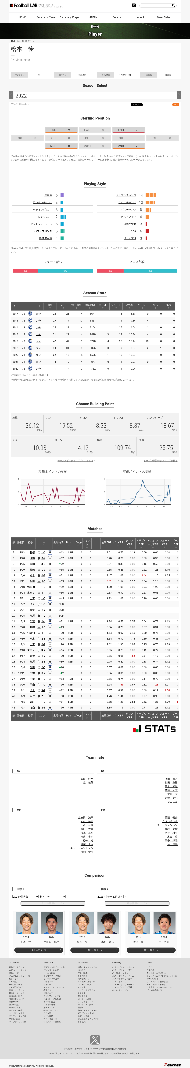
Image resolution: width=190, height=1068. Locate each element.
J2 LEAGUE (48, 963)
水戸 (32, 696)
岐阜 (32, 604)
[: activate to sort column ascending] (20, 306)
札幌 (32, 552)
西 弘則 (88, 825)
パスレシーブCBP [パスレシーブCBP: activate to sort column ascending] (153, 543)
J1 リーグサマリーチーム (123, 967)
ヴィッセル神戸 (15, 1010)
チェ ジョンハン (167, 825)
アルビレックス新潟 (52, 999)
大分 (38, 313)
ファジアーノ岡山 (16, 1013)
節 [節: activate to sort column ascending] (13, 543)
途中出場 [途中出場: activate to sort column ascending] (76, 306)
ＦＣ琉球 (82, 1022)
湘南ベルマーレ (50, 993)
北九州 (31, 632)
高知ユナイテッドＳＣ (87, 1010)
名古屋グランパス (16, 999)
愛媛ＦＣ (82, 1007)
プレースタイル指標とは (157, 982)
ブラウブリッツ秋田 (52, 976)
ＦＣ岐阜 (82, 987)
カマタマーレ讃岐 (85, 1005)
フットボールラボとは (156, 973)
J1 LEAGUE (14, 963)
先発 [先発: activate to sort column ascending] (63, 306)
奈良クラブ (82, 996)
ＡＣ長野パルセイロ (86, 982)
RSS (176, 104)
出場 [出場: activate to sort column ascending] (50, 306)
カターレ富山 (49, 1002)
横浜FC (31, 586)
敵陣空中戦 (45, 238)
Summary (116, 963)
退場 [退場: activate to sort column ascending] (168, 306)
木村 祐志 (87, 821)
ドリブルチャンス (126, 195)
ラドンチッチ (170, 821)
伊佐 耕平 (171, 832)
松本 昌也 (87, 832)
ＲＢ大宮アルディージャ (54, 987)
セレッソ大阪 (15, 1007)
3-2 (43, 650)
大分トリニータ (50, 1019)
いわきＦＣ (48, 982)
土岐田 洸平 (85, 817)
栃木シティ (48, 984)
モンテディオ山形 (51, 979)
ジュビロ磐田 (49, 1005)
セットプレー (41, 223)
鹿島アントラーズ (16, 967)
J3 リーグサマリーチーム (123, 984)
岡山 (32, 684)
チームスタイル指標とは (157, 984)
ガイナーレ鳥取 (84, 999)
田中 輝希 (171, 840)
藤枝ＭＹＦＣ (49, 1007)
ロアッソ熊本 (83, 1016)
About (140, 17)
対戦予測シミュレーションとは (160, 987)
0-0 (43, 569)
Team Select (164, 17)
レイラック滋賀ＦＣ (86, 990)
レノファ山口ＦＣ (85, 1002)
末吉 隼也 (87, 836)
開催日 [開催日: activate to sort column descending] (21, 543)
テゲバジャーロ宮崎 (52, 1022)
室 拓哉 (88, 782)
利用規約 (69, 1049)
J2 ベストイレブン (120, 982)
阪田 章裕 (171, 782)
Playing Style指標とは (144, 248)
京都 (32, 655)
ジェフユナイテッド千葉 (19, 976)
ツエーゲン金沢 (84, 984)
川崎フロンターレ (16, 990)
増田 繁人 (171, 778)
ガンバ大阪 (14, 1005)
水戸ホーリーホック (17, 970)
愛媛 (32, 609)
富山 (32, 564)
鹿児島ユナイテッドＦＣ (88, 1019)
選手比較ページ (39, 950)
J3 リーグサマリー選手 (122, 987)
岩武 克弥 (171, 797)
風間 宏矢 (87, 852)
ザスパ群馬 (82, 973)
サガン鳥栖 (48, 1016)
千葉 (32, 621)
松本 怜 (88, 840)
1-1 (43, 581)
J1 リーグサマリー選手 (122, 970)
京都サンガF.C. (15, 1002)
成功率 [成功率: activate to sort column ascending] (129, 306)
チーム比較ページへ (52, 903)
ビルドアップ (128, 216)
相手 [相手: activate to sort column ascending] (30, 543)
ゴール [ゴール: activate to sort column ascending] (103, 306)
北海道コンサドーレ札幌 (54, 967)
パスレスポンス (43, 231)
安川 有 (172, 794)
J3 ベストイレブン (120, 990)
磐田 (32, 581)
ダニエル (172, 801)
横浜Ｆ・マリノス (16, 993)
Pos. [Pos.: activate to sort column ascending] (69, 543)
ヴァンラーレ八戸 (51, 970)
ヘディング (42, 209)
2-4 (43, 621)
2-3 (43, 696)
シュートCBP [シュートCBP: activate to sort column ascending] (164, 543)
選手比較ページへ (137, 903)
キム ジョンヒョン (81, 848)
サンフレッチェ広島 (17, 1016)
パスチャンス (128, 209)
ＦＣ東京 (13, 982)
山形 (32, 598)
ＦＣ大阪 (82, 993)
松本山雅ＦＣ (83, 979)
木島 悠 (172, 836)
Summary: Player (70, 17)
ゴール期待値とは (154, 990)
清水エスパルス (15, 996)
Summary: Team (46, 17)
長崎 (32, 569)
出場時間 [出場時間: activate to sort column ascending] (90, 306)
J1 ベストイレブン (120, 973)
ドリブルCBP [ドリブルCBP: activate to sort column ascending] (141, 543)
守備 (133, 231)
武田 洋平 (87, 778)
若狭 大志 (171, 790)
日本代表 (150, 970)
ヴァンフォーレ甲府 (52, 996)
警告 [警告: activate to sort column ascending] (155, 306)
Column (117, 17)
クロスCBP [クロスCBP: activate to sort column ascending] (129, 543)
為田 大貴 (87, 829)
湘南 (32, 558)
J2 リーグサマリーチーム (123, 976)
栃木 (32, 638)
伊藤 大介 (87, 844)
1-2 (43, 615)
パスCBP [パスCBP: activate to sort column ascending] (118, 543)
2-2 (43, 609)
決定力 (48, 195)
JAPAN (93, 17)
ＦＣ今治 (47, 1013)
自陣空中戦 (130, 223)
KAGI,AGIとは (152, 979)
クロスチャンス (127, 202)
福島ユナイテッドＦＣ (87, 967)
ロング (45, 216)
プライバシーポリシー (93, 1049)
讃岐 (32, 701)
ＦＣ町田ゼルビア (16, 987)
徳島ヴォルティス (51, 1010)
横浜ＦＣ (47, 990)
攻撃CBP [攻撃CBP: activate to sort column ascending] (106, 543)
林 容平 (172, 844)
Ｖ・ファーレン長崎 (17, 1022)
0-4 (43, 558)
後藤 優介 (171, 817)
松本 (32, 575)
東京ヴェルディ (15, 984)
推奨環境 (78, 1049)
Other (149, 963)
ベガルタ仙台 (49, 973)
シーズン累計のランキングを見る (160, 460)
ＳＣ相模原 (82, 976)
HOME (22, 17)
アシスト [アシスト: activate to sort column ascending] (142, 306)
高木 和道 (171, 786)
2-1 (43, 638)
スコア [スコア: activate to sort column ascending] (41, 543)
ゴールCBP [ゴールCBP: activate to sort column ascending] (176, 543)
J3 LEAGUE (83, 963)
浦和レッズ (14, 973)
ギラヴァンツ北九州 (86, 1013)
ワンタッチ (42, 202)
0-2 (43, 575)
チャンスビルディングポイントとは (75, 460)
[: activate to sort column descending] (14, 306)
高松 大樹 (171, 829)
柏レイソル (14, 979)
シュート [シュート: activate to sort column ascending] (116, 306)
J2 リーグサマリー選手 (122, 979)
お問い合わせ (119, 1049)
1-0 (43, 552)
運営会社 (108, 1049)
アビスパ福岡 (15, 1019)
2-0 (43, 667)
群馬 (32, 615)
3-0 (43, 564)
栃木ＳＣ (82, 970)
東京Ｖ (31, 592)
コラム (149, 967)
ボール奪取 (130, 238)
